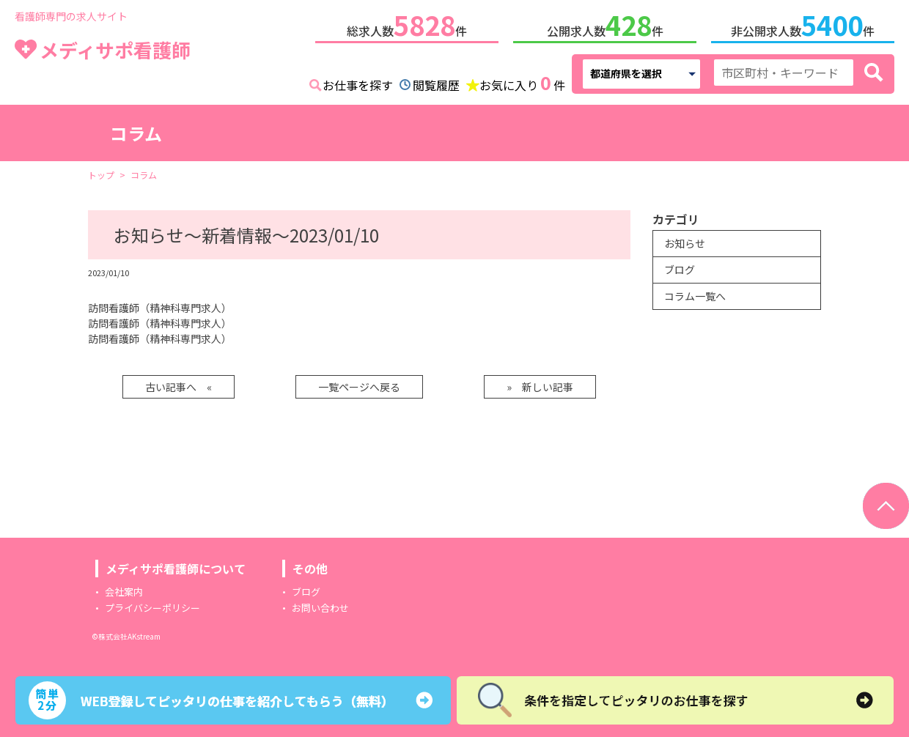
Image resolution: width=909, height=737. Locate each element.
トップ (101, 174)
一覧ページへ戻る (359, 386)
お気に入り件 (522, 83)
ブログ (679, 269)
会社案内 (124, 592)
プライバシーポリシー (152, 608)
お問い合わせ (320, 608)
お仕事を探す (358, 85)
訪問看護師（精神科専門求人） (160, 307)
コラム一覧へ (695, 296)
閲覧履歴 (436, 85)
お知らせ (684, 243)
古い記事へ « (178, 386)
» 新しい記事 (540, 386)
